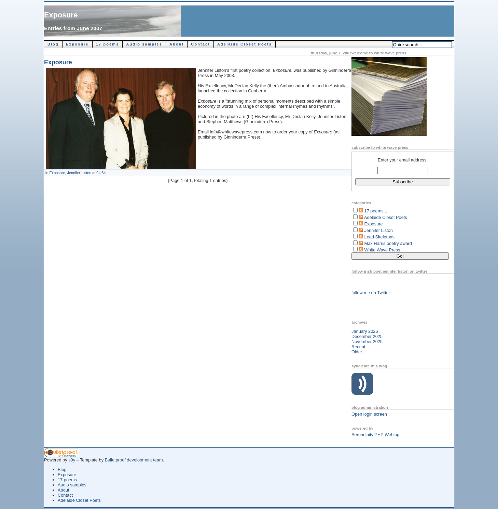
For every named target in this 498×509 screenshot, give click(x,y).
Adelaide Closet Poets (244, 44)
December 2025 (367, 336)
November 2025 (367, 341)
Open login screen (369, 414)
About (176, 44)
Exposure (61, 15)
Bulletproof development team (134, 459)
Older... (358, 351)
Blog (53, 44)
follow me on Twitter (370, 292)
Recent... (360, 346)
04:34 (101, 173)
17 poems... (375, 210)
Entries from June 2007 (73, 28)
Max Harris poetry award (388, 243)
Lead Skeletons (379, 236)
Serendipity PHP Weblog (375, 434)
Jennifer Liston (79, 173)
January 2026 (364, 331)
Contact (200, 44)
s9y (71, 459)
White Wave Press (382, 249)
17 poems (107, 44)
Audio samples (144, 44)
